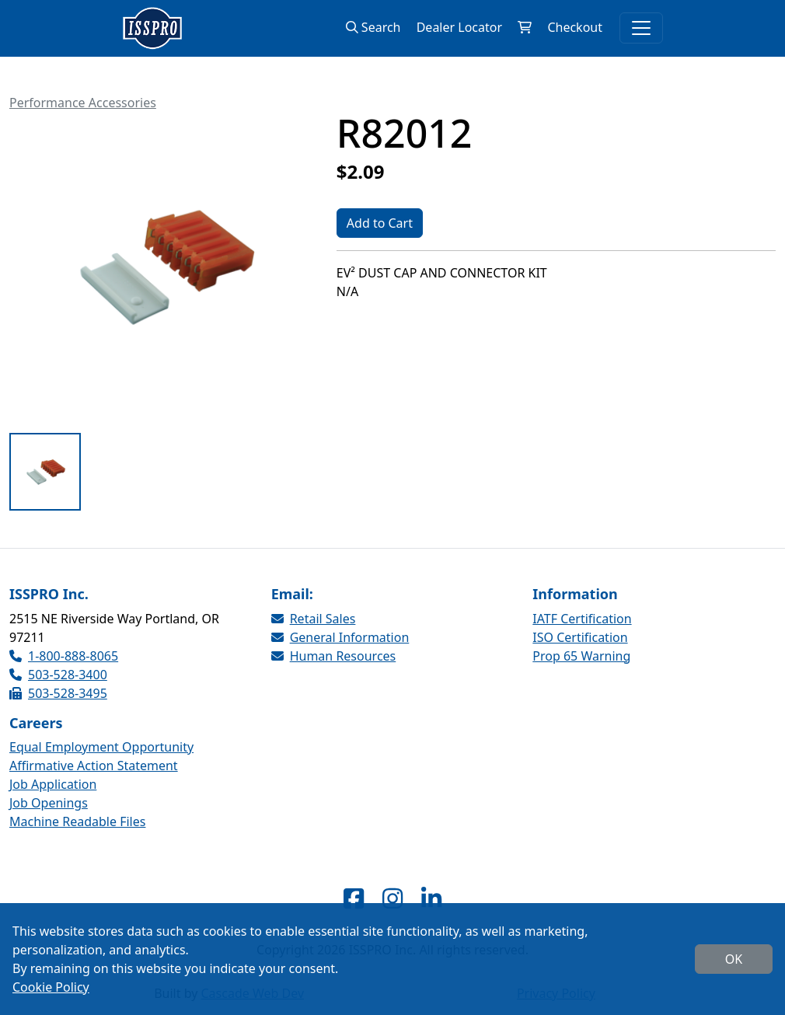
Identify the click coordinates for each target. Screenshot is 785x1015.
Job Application (52, 784)
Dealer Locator (459, 27)
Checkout (574, 27)
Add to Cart (380, 223)
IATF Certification (581, 618)
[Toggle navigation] (641, 28)
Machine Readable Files (77, 821)
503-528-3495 (58, 693)
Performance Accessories (82, 102)
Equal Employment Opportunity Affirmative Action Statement (101, 756)
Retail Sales (313, 618)
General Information (340, 637)
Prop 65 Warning (581, 655)
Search (373, 27)
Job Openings (48, 802)
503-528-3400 (58, 674)
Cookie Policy (50, 987)
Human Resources (333, 655)
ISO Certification (579, 637)
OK (733, 959)
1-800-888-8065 (63, 655)
